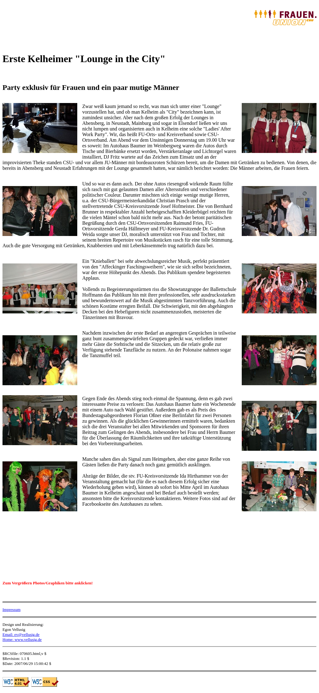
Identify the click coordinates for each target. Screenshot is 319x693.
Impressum (11, 609)
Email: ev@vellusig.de (21, 634)
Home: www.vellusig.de (22, 639)
